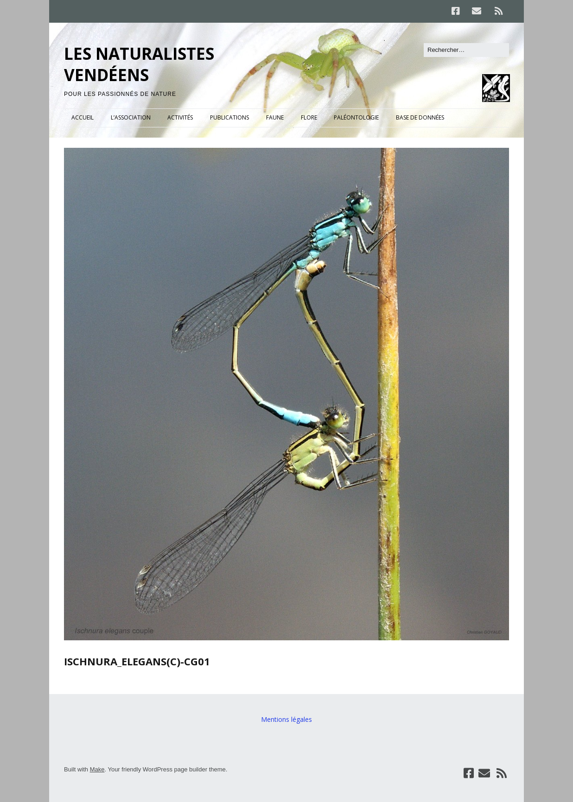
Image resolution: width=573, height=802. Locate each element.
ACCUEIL (82, 117)
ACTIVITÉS (180, 117)
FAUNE (275, 117)
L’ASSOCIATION (131, 117)
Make (97, 769)
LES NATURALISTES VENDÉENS (139, 64)
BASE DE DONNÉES (420, 117)
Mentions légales (286, 719)
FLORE (309, 117)
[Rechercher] (466, 50)
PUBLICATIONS (229, 117)
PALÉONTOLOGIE (356, 117)
